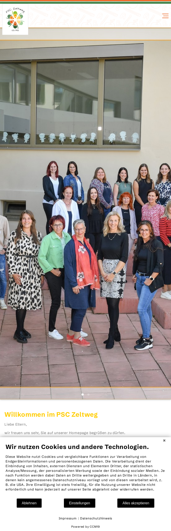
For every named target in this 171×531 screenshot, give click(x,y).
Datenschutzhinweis (96, 518)
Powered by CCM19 (85, 526)
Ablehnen (29, 503)
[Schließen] (164, 440)
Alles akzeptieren (135, 503)
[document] (85, 470)
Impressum (68, 518)
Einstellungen (79, 503)
